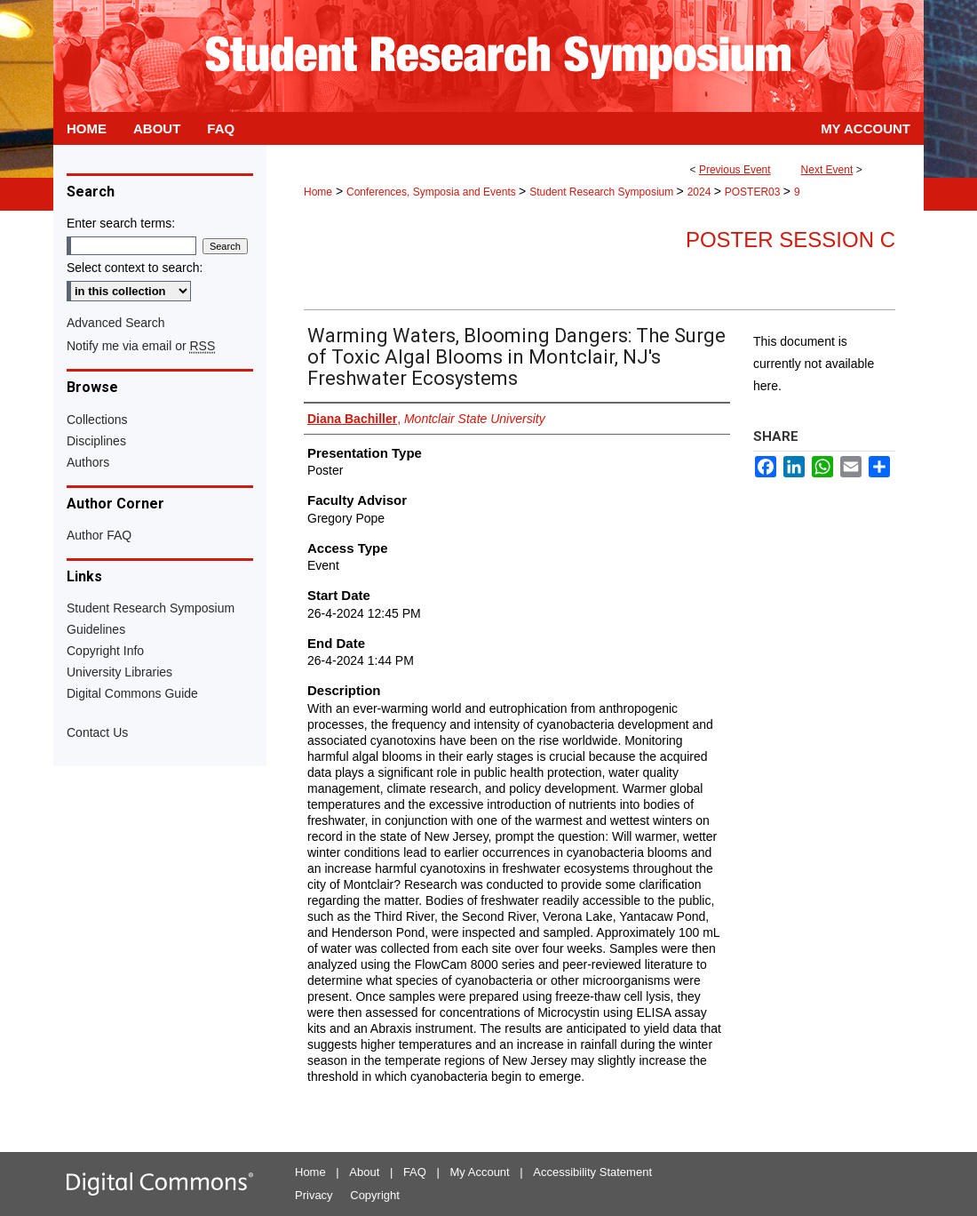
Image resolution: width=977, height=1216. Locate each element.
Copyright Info (105, 651)
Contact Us (97, 732)
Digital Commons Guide (132, 693)
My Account (480, 1172)
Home (318, 192)
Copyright (375, 1195)
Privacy (314, 1195)
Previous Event (735, 170)
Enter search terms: (121, 223)
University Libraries (119, 672)
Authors (88, 462)
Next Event (827, 170)
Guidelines (96, 629)
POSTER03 (754, 192)
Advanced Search (116, 323)
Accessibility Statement (592, 1172)
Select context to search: (135, 267)
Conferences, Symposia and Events (432, 192)
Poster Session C (790, 240)
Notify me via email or (141, 346)
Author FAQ (99, 535)
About (364, 1172)
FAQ (414, 1172)
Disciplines (96, 441)
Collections (97, 419)
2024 (700, 192)
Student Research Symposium (602, 192)
